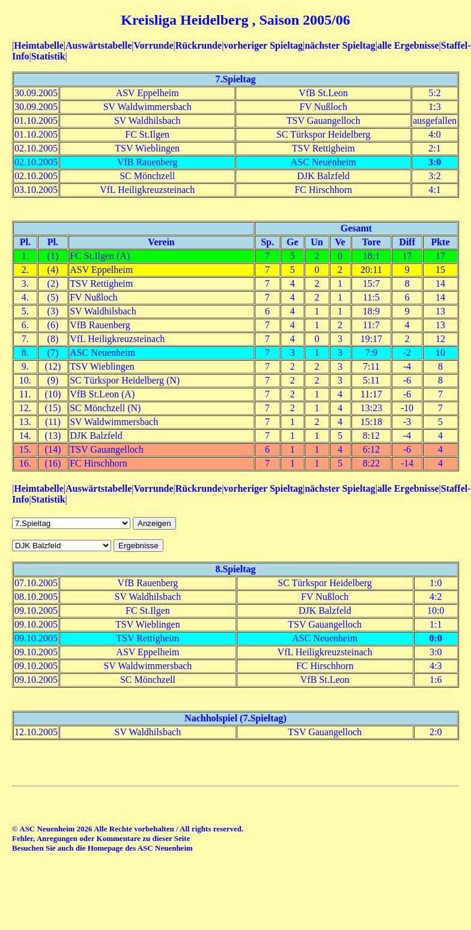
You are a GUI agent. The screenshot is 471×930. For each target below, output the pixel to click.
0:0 (436, 638)
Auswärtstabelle (98, 45)
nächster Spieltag (340, 45)
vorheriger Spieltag (263, 45)
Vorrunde (153, 45)
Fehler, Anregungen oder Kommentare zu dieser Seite (101, 838)
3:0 (434, 162)
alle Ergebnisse (408, 45)
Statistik (48, 56)
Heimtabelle (39, 45)
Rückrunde (198, 45)
